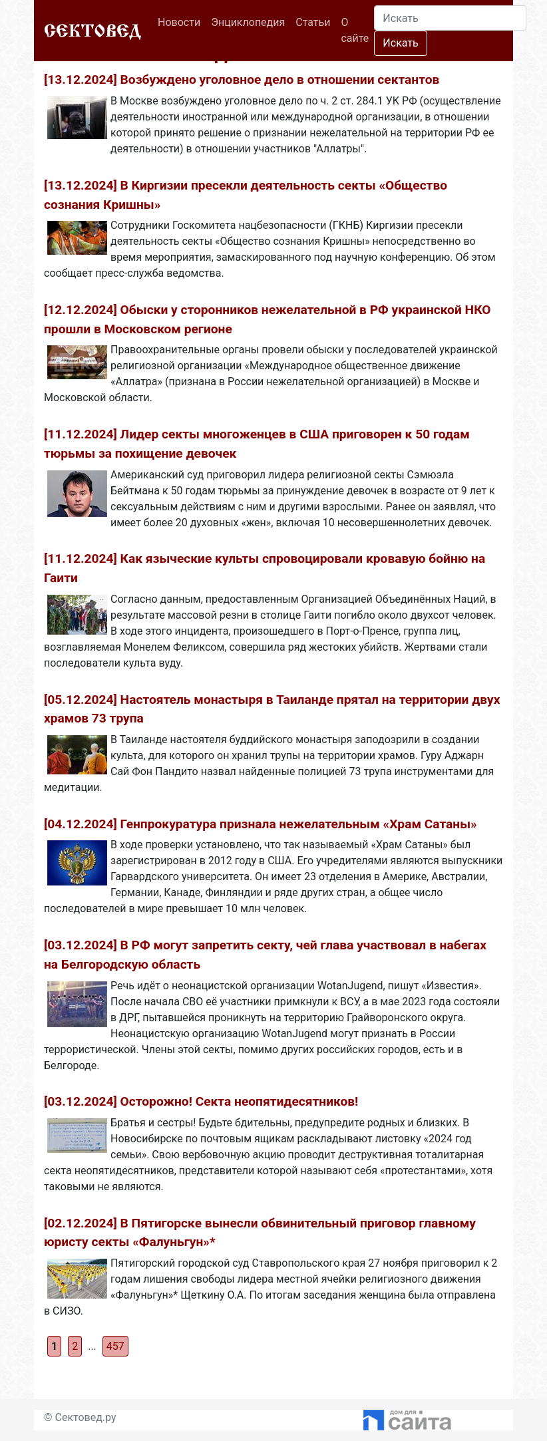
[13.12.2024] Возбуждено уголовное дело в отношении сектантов (241, 79)
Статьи (312, 22)
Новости (182, 21)
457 (115, 1346)
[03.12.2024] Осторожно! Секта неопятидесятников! (201, 1101)
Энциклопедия (248, 22)
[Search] (450, 18)
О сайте (355, 30)
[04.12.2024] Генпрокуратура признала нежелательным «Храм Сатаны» (260, 824)
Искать (400, 43)
